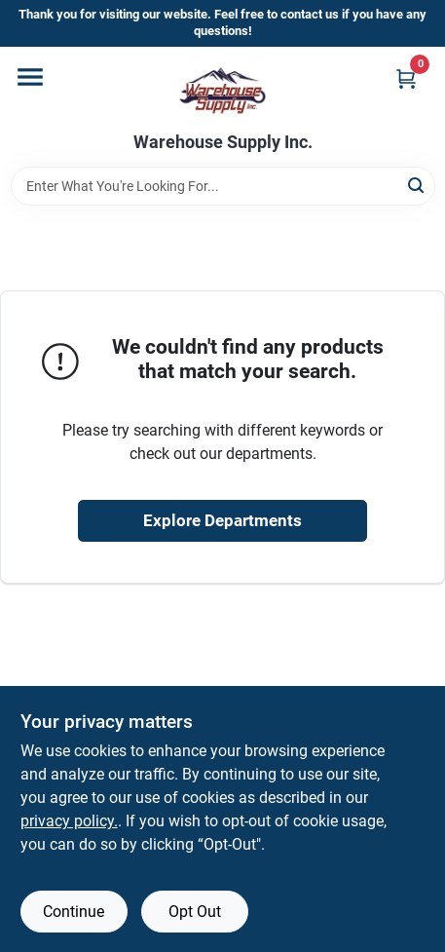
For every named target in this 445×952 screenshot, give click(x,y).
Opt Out (194, 911)
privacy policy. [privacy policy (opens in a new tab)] (69, 821)
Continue (73, 911)
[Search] (417, 185)
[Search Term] (223, 186)
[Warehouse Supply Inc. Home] (222, 89)
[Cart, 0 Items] (406, 78)
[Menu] (30, 77)
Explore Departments (222, 520)
